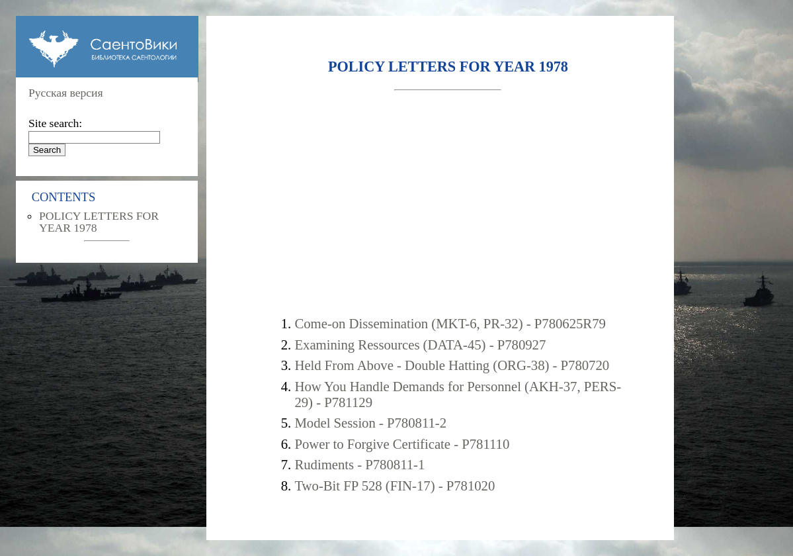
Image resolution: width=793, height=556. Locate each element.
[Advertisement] (448, 203)
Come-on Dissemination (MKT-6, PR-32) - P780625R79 (450, 323)
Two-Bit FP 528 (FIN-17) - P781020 (394, 485)
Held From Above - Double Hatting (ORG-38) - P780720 (451, 365)
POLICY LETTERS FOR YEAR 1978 (99, 221)
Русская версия (65, 92)
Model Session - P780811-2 (370, 422)
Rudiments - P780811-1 (359, 464)
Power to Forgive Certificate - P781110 (401, 443)
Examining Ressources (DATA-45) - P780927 (420, 344)
